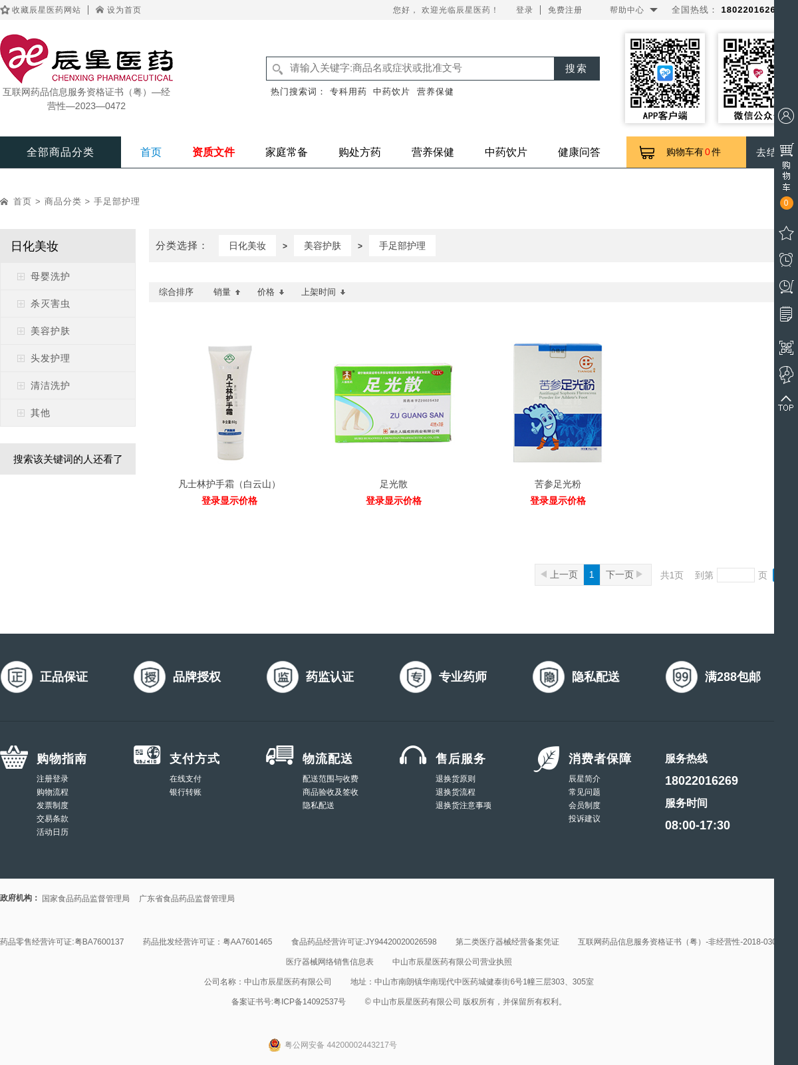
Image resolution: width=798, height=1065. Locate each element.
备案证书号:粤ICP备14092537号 (288, 1001)
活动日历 (52, 832)
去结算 (772, 152)
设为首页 (124, 10)
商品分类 (63, 201)
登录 (524, 10)
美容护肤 (50, 330)
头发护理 (50, 358)
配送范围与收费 (330, 778)
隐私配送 (318, 805)
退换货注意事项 (463, 805)
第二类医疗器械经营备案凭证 (507, 942)
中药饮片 (391, 92)
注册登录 (52, 778)
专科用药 (348, 92)
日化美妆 (247, 245)
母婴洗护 (50, 276)
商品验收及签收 (330, 792)
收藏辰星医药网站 (46, 10)
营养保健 (435, 92)
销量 (227, 292)
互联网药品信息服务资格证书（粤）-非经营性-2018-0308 (679, 942)
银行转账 (185, 792)
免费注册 (565, 10)
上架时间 (323, 292)
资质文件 (213, 152)
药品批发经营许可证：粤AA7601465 (208, 942)
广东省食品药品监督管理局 (187, 898)
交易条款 (52, 818)
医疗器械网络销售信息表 (330, 961)
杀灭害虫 (50, 303)
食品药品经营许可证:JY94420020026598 (364, 942)
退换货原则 (455, 778)
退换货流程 (455, 792)
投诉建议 (584, 818)
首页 (151, 152)
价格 (271, 292)
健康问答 (579, 152)
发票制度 (52, 805)
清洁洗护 (50, 385)
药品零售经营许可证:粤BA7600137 (62, 942)
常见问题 (584, 792)
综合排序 (176, 292)
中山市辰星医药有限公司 (288, 981)
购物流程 (52, 792)
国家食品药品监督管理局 (86, 898)
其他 (41, 412)
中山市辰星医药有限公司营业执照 (452, 961)
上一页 (559, 574)
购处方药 (359, 152)
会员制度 (584, 805)
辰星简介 (584, 778)
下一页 (624, 574)
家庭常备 (286, 152)
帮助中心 (627, 10)
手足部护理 (117, 201)
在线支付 (185, 778)
